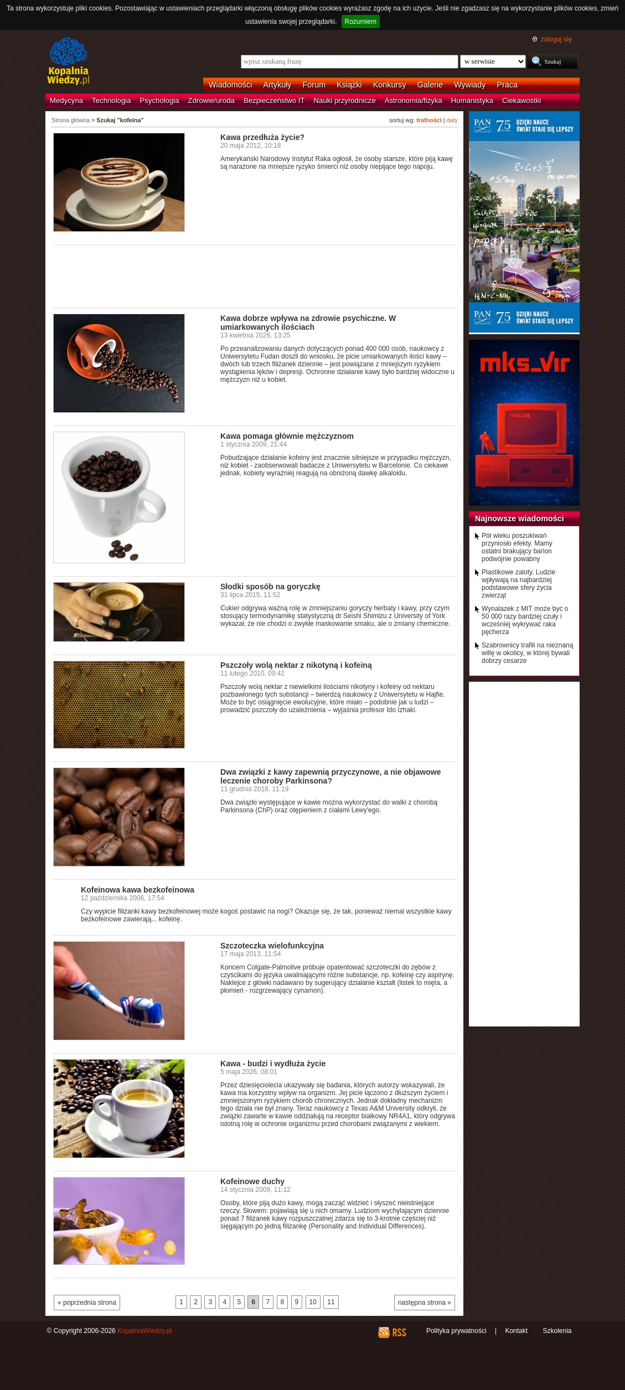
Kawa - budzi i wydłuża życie (273, 1063)
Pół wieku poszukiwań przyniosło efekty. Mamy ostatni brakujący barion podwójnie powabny (517, 547)
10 (313, 1302)
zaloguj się (556, 39)
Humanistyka (472, 100)
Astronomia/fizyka (413, 100)
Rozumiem (360, 21)
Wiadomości (230, 84)
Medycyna (66, 100)
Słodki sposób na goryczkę (270, 586)
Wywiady (469, 84)
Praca (507, 84)
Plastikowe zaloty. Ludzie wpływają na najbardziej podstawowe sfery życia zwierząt (518, 583)
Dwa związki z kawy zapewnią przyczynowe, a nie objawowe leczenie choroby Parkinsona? (330, 776)
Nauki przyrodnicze (345, 100)
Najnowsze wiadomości (519, 518)
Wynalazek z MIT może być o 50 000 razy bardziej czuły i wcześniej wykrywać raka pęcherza (525, 620)
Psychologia (159, 100)
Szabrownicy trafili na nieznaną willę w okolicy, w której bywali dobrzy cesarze (527, 653)
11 (330, 1302)
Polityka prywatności (456, 1331)
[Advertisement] (254, 275)
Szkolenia (557, 1331)
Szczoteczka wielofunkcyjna (272, 945)
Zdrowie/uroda (211, 100)
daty (452, 120)
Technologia (111, 100)
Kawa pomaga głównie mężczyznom (287, 436)
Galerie (430, 84)
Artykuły (277, 84)
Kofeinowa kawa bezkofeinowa (137, 889)
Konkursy (389, 84)
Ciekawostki (521, 100)
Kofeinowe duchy (252, 1181)
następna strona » (424, 1302)
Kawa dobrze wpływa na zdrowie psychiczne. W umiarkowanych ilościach (308, 322)
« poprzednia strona (87, 1302)
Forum (314, 84)
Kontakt (516, 1331)
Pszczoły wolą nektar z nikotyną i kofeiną (296, 665)
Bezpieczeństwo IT (274, 100)
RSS (399, 1332)
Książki (349, 84)
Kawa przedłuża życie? (262, 137)
